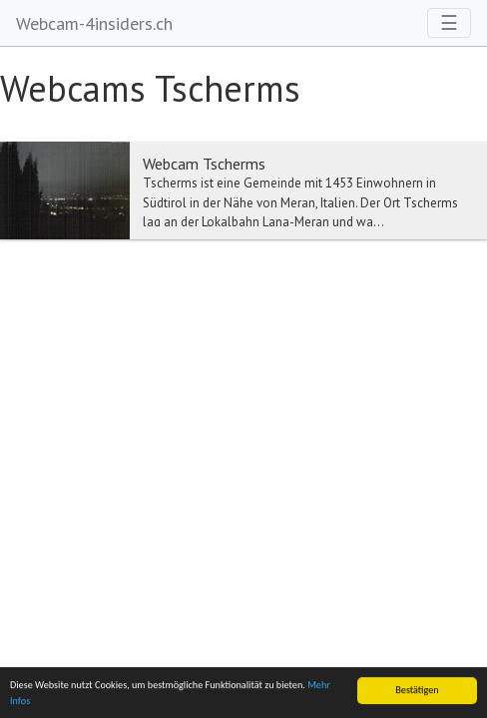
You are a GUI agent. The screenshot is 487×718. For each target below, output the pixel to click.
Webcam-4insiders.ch (94, 23)
